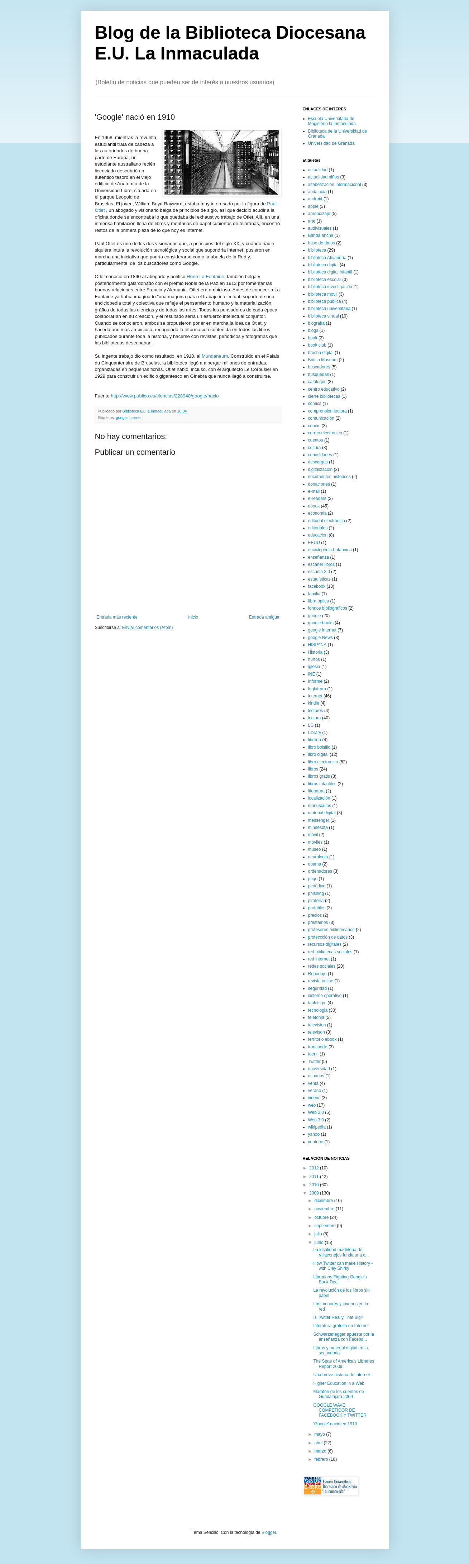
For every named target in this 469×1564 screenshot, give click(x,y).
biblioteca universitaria (329, 308)
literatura (316, 790)
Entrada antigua (264, 617)
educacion (318, 535)
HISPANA (317, 644)
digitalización (320, 469)
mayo (320, 1434)
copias (314, 425)
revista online (321, 980)
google (314, 615)
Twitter (314, 1061)
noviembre (324, 1208)
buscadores (319, 366)
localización (319, 798)
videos (314, 1097)
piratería (316, 900)
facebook (317, 586)
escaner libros (321, 564)
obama (314, 864)
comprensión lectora (327, 411)
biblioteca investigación (330, 286)
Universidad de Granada (331, 143)
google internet (129, 417)
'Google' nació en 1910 (335, 1423)
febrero (321, 1459)
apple (313, 206)
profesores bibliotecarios (331, 929)
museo (314, 849)
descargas (318, 461)
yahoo (314, 1134)
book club (317, 345)
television (317, 1024)
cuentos (315, 440)
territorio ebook (322, 1039)
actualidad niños (323, 177)
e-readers (317, 498)
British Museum (323, 359)
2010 (314, 1184)
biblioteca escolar (324, 279)
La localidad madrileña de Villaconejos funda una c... (341, 1252)
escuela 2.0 (319, 571)
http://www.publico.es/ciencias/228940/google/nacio (165, 396)
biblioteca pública (324, 301)
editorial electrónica (326, 520)
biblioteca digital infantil (330, 272)
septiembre (325, 1225)
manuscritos (319, 805)
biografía (316, 323)
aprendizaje (319, 213)
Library (314, 732)
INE (311, 674)
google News (320, 637)
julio (318, 1233)
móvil (313, 834)
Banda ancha (321, 235)
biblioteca (317, 250)
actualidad (318, 169)
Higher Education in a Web (338, 1383)
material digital (322, 812)
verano (314, 1090)
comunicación (321, 418)
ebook (314, 506)
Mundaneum (215, 356)
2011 (314, 1176)
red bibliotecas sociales (330, 951)
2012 (314, 1167)
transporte (317, 1046)
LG (311, 725)
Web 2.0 (316, 1112)
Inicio (193, 617)
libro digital (318, 754)
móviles (315, 842)
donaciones (319, 484)
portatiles (317, 907)
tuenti (313, 1054)
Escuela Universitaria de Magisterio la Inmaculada (332, 121)
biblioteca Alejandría (327, 257)
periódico (317, 885)
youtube (316, 1141)
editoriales (318, 527)
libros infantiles (322, 783)
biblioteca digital (323, 264)
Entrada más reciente (117, 617)
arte (312, 221)
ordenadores (320, 871)
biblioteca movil (323, 294)
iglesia (314, 666)
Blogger (269, 1532)
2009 (314, 1193)
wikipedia (317, 1127)
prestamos (318, 922)
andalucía (317, 191)
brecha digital (321, 352)
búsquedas (318, 374)
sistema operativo (325, 995)
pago (313, 878)
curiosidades (320, 454)
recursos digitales (324, 944)
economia (317, 513)
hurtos (314, 659)
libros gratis (319, 776)
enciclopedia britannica (330, 549)
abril (319, 1442)
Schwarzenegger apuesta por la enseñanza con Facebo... (343, 1337)
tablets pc (317, 1002)
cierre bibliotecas (324, 396)
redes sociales (322, 966)
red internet (319, 959)
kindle (313, 703)
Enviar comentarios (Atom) (147, 627)
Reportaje (317, 973)
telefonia (316, 1017)
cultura (314, 447)
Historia (315, 652)
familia (314, 593)
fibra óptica (318, 601)
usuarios (316, 1075)
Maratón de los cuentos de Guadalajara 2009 (338, 1394)
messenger (318, 820)
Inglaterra (317, 688)
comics (314, 403)
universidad (319, 1068)
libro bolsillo (319, 747)
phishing (316, 893)
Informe (315, 681)
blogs (313, 330)
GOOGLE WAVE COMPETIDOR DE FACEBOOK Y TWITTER (339, 1410)
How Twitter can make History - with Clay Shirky (343, 1266)
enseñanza (318, 557)
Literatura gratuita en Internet (341, 1325)
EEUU (314, 542)
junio (319, 1242)
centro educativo (324, 389)
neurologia (318, 856)
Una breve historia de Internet (341, 1374)
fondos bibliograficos (327, 608)
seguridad (317, 988)
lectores (315, 710)
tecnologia (318, 1010)
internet (315, 695)
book (312, 337)
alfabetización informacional (334, 184)
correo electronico (325, 432)
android (315, 198)
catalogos (317, 381)
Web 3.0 (316, 1119)
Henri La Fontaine (205, 276)
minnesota (318, 827)
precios (315, 915)
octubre (322, 1217)
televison (316, 1032)
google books (321, 622)
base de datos (321, 242)
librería (314, 739)
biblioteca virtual (323, 316)
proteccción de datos (328, 937)
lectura (314, 717)
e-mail (314, 491)
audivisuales (320, 228)
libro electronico (323, 761)
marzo (320, 1451)
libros (313, 769)
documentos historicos (329, 476)
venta (313, 1083)
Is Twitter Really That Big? (338, 1317)
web (312, 1105)
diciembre (324, 1200)
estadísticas (319, 579)
